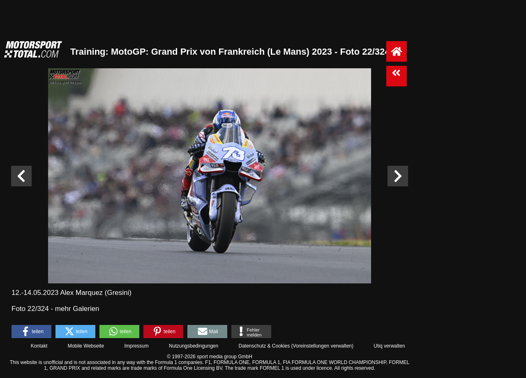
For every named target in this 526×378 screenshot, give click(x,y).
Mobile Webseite (86, 346)
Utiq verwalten (389, 346)
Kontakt (39, 346)
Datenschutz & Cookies (264, 346)
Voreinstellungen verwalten (322, 346)
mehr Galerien (77, 309)
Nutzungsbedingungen (193, 346)
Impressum (136, 346)
